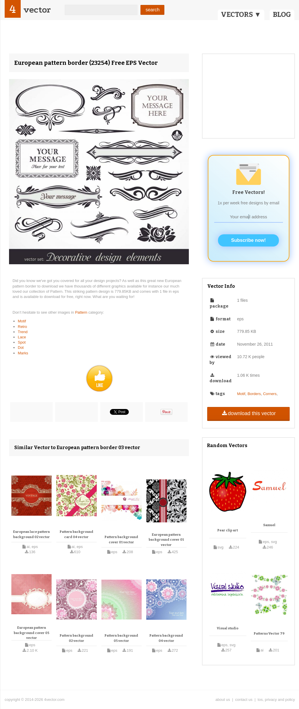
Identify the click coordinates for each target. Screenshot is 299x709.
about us (222, 699)
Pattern (82, 312)
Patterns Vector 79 (269, 633)
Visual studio (227, 628)
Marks (23, 353)
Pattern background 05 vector (121, 638)
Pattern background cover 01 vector (121, 539)
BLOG (282, 14)
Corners (270, 394)
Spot (22, 342)
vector (37, 10)
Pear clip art (227, 530)
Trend (22, 332)
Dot (21, 347)
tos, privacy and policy (276, 699)
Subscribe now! (248, 240)
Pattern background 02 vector (76, 638)
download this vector (248, 413)
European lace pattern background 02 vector (31, 534)
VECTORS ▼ (241, 14)
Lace (22, 337)
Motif (22, 321)
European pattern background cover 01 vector (166, 540)
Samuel (269, 525)
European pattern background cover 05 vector (31, 633)
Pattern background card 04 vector (76, 534)
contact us (243, 699)
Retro (22, 326)
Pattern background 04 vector (166, 638)
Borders (254, 394)
